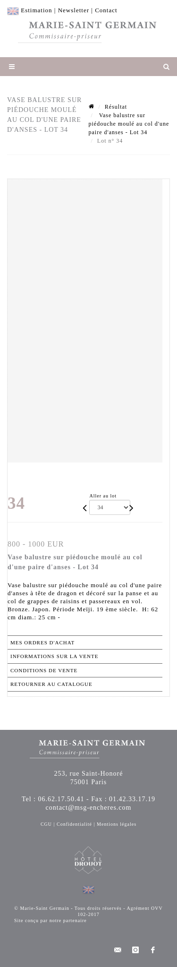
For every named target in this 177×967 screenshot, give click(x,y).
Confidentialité (74, 824)
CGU (46, 824)
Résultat (116, 106)
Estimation (36, 10)
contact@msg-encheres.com (89, 807)
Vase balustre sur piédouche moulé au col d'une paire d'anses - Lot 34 (129, 124)
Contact (106, 10)
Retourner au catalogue (51, 684)
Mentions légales (116, 824)
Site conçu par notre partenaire (50, 920)
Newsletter (73, 10)
